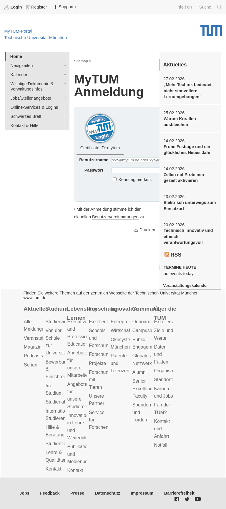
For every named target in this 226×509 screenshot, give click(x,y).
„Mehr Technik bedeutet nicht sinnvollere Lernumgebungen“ (188, 90)
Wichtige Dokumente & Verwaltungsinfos (63, 83)
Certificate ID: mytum (100, 131)
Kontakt (54, 468)
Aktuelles (36, 309)
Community (146, 309)
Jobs (24, 493)
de (181, 7)
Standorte (164, 379)
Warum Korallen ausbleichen (180, 121)
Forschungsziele (106, 354)
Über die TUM (165, 313)
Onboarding (144, 321)
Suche (210, 7)
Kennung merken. (135, 179)
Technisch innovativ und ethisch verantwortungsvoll (188, 236)
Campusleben (146, 330)
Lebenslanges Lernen (81, 313)
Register (37, 7)
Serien (30, 364)
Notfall (160, 445)
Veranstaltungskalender (185, 285)
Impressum (142, 493)
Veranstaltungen (40, 338)
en (189, 7)
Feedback (49, 493)
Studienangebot (62, 321)
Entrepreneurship (128, 321)
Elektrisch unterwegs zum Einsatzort (190, 205)
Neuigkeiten (63, 65)
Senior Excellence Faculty (143, 389)
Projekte (97, 363)
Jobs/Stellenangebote (63, 98)
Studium (56, 309)
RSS (173, 255)
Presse (77, 493)
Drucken (144, 229)
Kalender (63, 74)
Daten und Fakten (161, 354)
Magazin (32, 346)
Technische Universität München (211, 28)
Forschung (103, 309)
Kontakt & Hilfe (63, 125)
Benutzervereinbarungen (115, 217)
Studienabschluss (64, 401)
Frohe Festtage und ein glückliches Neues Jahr (187, 149)
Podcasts (33, 355)
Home (16, 56)
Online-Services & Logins (63, 107)
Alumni (139, 372)
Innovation (124, 309)
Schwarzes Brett (63, 116)
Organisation (167, 370)
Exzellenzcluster (105, 321)
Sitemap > (82, 61)
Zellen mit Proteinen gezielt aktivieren (184, 177)
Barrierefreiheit (179, 493)
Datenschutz (107, 493)
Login (13, 7)
